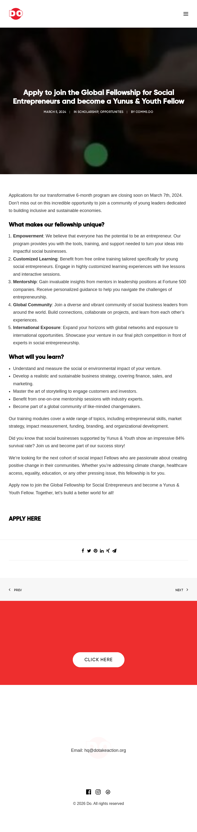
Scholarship (88, 112)
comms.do (144, 112)
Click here (98, 659)
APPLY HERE (25, 518)
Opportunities (111, 112)
